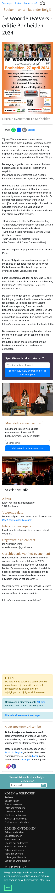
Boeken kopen (12, 800)
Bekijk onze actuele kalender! (17, 520)
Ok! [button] (8, 887)
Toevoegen (7, 3)
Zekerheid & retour (14, 811)
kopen (35, 756)
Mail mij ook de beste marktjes (27, 448)
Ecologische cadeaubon (17, 822)
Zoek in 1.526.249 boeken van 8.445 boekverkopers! (27, 372)
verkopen (26, 759)
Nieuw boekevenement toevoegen (22, 715)
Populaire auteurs (14, 853)
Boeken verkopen (13, 804)
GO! (43, 785)
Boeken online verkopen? (26, 3)
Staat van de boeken (15, 815)
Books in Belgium (14, 752)
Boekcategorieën (13, 836)
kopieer (31, 129)
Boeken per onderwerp (16, 843)
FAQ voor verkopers (15, 808)
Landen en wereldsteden (17, 860)
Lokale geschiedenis (15, 857)
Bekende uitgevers (14, 850)
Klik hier (41, 702)
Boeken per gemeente (16, 846)
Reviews (9, 797)
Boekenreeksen (13, 839)
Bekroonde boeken (14, 832)
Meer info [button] (45, 880)
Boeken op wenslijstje (16, 818)
